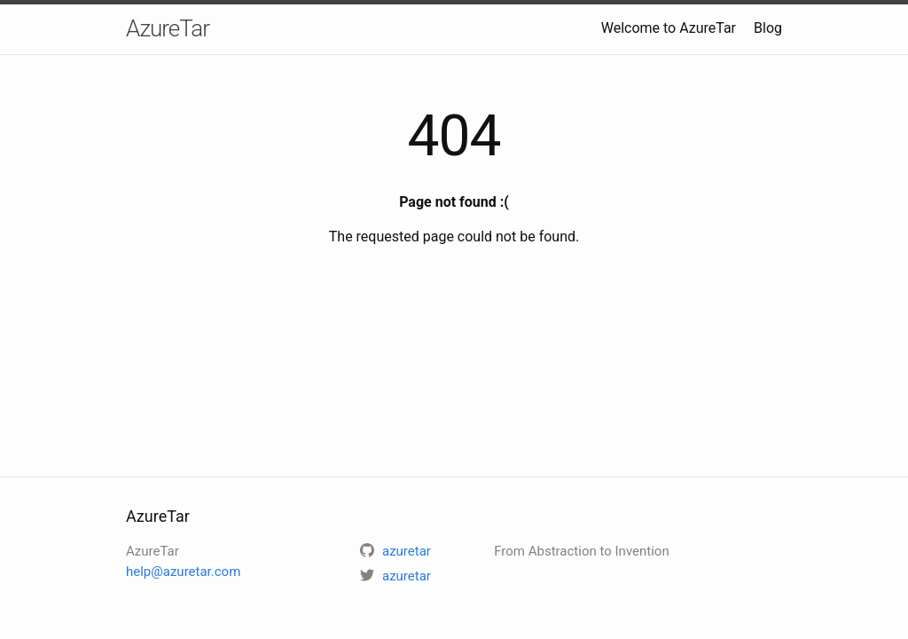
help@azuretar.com (183, 572)
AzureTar (167, 28)
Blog (768, 28)
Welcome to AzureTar (668, 28)
